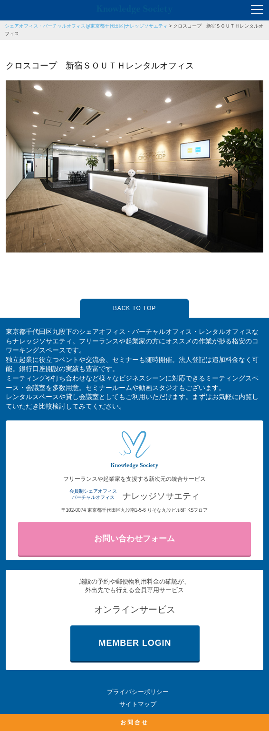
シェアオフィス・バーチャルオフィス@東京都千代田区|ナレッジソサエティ (86, 26)
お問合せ (134, 722)
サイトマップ (137, 704)
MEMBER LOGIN (135, 643)
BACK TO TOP (134, 308)
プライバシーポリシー (138, 691)
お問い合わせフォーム (134, 538)
